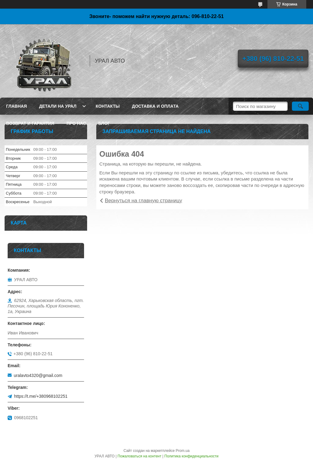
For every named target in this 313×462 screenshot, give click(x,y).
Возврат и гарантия (30, 123)
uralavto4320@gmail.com (38, 375)
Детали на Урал (57, 106)
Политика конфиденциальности (191, 456)
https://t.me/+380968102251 (41, 396)
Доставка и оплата (155, 106)
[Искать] (300, 106)
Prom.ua (183, 451)
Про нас (76, 123)
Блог (104, 123)
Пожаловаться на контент (139, 456)
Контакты (108, 106)
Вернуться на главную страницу (143, 200)
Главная (16, 106)
